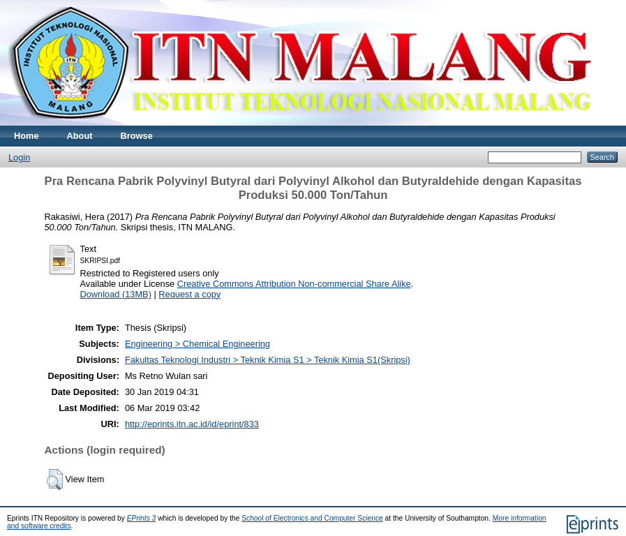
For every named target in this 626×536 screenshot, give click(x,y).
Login (19, 157)
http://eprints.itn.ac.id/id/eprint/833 (192, 424)
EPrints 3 (141, 518)
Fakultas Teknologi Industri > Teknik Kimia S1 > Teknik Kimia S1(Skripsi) (267, 360)
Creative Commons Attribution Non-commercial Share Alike (294, 283)
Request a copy (189, 294)
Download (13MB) (115, 294)
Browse (137, 136)
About (80, 136)
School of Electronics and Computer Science (312, 518)
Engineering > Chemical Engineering (197, 343)
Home (26, 136)
